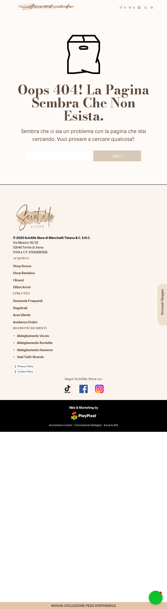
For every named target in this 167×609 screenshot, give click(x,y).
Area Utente (21, 315)
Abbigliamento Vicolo (33, 336)
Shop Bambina (24, 273)
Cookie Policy (25, 371)
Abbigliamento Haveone (35, 350)
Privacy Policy (25, 366)
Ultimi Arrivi (22, 287)
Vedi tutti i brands (30, 357)
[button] (156, 598)
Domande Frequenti (28, 301)
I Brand (18, 280)
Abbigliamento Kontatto (35, 343)
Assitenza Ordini (25, 322)
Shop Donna (22, 266)
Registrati (20, 308)
